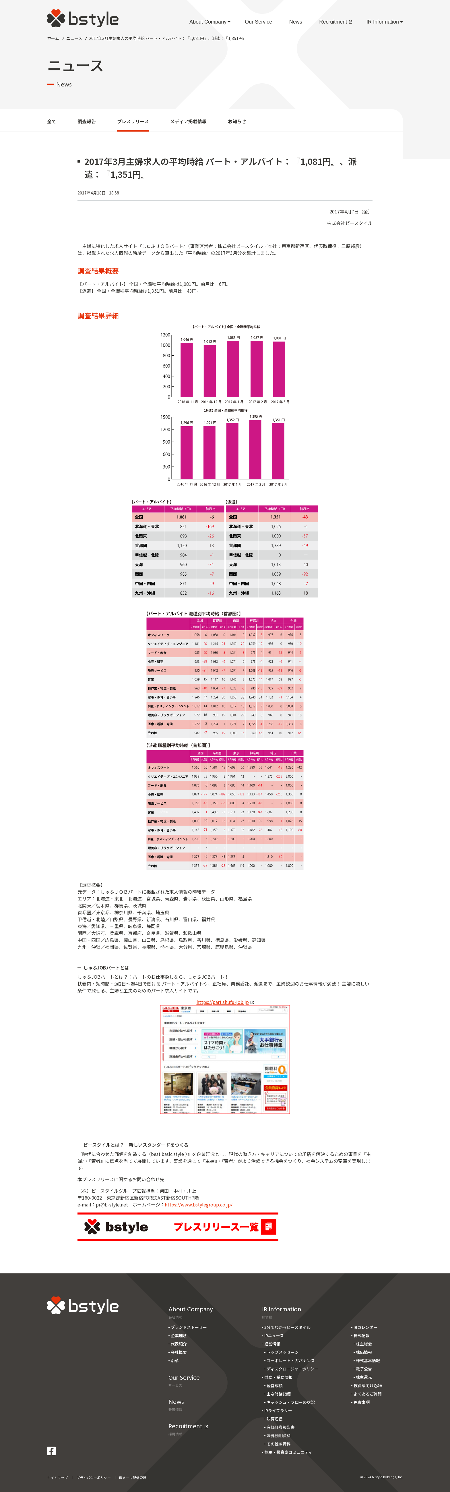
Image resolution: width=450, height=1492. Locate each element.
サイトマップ (57, 1477)
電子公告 (364, 1369)
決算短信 (275, 1419)
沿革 (175, 1360)
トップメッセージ (283, 1352)
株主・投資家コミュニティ (288, 1452)
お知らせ (237, 121)
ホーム (53, 38)
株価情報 (364, 1352)
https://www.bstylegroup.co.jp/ (198, 1204)
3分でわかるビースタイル (287, 1327)
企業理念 (179, 1335)
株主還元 (364, 1377)
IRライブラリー (278, 1410)
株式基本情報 (368, 1360)
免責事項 (362, 1402)
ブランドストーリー (189, 1327)
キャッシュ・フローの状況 (291, 1402)
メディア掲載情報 (188, 121)
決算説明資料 (279, 1435)
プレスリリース (133, 121)
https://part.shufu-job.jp (225, 1001)
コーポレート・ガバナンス (291, 1360)
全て (51, 121)
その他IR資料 (278, 1444)
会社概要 (179, 1352)
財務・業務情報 (278, 1377)
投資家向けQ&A (368, 1385)
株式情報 (362, 1335)
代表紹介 (179, 1344)
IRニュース (274, 1335)
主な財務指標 (279, 1394)
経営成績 (275, 1385)
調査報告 (86, 121)
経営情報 (272, 1344)
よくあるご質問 (368, 1394)
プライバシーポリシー (93, 1477)
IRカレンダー (365, 1327)
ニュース (74, 38)
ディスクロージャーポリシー (292, 1369)
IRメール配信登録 (132, 1477)
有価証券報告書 (281, 1427)
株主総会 (364, 1344)
